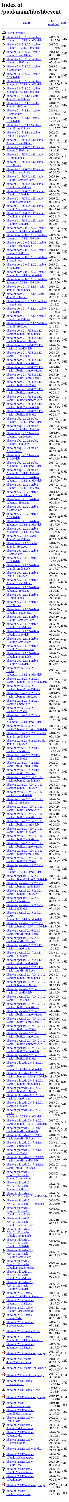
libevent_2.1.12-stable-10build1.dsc (20, 1463)
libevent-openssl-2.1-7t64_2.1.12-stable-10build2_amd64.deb (26, 1035)
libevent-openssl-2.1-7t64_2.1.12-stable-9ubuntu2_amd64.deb (26, 976)
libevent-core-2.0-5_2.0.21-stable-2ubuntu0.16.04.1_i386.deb (26, 281)
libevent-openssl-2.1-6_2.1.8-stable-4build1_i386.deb (23, 939)
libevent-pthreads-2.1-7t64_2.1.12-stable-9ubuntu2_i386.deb (19, 1186)
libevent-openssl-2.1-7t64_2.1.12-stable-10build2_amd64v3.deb (26, 1042)
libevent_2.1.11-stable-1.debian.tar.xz (19, 1382)
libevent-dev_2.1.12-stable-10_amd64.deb (22, 596)
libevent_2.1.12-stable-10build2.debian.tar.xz (20, 1470)
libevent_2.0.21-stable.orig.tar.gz (25, 1353)
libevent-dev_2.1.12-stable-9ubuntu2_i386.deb (22, 589)
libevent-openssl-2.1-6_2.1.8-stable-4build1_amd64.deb (23, 932)
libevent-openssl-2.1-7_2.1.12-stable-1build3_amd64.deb (24, 961)
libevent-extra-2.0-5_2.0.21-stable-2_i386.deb (23, 709)
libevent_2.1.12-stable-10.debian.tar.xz (20, 1441)
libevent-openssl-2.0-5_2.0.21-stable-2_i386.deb (24, 907)
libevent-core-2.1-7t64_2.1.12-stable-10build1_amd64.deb (24, 361)
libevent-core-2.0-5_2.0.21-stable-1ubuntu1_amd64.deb (26, 244)
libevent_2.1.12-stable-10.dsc (23, 1448)
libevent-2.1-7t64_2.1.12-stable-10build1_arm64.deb (25, 185)
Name (26, 22)
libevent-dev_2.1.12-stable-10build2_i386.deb (22, 662)
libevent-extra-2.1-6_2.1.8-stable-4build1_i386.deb (26, 742)
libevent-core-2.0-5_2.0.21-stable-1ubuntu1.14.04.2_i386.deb (26, 237)
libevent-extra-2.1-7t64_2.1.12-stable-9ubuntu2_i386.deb (24, 786)
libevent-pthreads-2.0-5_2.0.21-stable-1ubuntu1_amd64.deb (25, 1082)
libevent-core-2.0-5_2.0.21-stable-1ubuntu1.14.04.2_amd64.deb (26, 229)
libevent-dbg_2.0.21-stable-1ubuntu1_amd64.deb (22, 435)
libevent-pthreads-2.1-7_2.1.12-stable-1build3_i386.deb (25, 1166)
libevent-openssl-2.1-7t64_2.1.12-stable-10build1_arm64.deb (26, 1020)
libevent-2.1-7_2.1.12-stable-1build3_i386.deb (23, 134)
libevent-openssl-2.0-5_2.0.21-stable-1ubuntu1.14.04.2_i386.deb (26, 877)
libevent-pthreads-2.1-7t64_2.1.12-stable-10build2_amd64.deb (19, 1253)
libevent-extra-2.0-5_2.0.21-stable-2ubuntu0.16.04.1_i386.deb (26, 727)
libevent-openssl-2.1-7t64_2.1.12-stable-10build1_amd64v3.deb (26, 1013)
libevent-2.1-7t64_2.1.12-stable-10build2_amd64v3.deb (25, 207)
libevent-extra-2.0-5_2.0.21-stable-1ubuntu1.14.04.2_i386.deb (26, 680)
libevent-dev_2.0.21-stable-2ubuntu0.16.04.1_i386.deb (22, 530)
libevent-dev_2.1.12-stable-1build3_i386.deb (22, 574)
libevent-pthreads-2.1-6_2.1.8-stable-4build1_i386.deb (24, 1137)
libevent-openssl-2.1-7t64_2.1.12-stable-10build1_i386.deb (26, 1027)
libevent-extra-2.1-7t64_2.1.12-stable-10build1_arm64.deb (24, 823)
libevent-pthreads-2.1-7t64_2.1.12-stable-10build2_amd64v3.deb (20, 1264)
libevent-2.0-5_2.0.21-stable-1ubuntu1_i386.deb (23, 61)
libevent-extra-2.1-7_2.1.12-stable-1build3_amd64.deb (23, 764)
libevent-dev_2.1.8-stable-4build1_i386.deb (21, 545)
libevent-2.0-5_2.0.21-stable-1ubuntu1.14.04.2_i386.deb (23, 46)
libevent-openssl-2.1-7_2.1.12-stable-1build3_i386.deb (24, 969)
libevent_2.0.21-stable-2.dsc (23, 1331)
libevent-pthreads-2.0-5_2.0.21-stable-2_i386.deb (25, 1104)
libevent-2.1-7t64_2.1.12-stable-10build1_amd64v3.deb (25, 178)
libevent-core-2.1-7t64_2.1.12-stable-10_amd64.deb (24, 347)
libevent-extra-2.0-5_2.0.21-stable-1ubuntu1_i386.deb (23, 695)
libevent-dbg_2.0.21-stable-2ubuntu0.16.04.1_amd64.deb (24, 464)
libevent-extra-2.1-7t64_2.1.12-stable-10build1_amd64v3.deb (24, 815)
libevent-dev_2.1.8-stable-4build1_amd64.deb (21, 537)
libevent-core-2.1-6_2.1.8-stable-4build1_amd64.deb (25, 288)
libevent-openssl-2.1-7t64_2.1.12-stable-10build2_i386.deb (26, 1057)
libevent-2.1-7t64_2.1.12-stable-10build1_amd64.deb (25, 171)
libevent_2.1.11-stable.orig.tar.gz (25, 1397)
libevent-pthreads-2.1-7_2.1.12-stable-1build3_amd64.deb (25, 1159)
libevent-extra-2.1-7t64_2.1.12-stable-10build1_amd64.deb (24, 808)
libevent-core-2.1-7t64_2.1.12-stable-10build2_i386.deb (24, 413)
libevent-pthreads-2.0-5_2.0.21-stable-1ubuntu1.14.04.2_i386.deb (26, 1075)
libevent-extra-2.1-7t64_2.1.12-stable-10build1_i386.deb (24, 830)
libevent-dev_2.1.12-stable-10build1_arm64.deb (22, 625)
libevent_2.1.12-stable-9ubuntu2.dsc (20, 1434)
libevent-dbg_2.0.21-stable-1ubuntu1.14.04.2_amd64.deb (24, 420)
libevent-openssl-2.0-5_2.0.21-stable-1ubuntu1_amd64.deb (24, 885)
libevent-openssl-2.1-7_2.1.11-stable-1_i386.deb (24, 954)
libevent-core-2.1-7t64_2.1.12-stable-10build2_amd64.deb (24, 391)
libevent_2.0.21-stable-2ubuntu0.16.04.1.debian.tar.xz (24, 1338)
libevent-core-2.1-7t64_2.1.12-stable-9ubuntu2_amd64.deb (24, 332)
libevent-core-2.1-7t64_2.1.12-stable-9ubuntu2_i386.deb (24, 339)
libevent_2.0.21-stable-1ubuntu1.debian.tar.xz (20, 1309)
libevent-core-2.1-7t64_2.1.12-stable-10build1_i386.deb (24, 383)
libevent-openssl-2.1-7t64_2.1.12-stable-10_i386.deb (26, 998)
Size (63, 22)
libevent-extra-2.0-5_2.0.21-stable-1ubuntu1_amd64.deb (23, 687)
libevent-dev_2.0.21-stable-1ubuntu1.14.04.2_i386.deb (22, 486)
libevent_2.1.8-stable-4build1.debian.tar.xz (19, 1360)
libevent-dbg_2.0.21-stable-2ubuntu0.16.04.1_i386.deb (22, 471)
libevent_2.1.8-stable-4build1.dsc (26, 1367)
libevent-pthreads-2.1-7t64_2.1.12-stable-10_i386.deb (25, 1202)
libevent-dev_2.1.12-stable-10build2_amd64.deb (22, 640)
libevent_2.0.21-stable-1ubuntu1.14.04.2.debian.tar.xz (24, 1294)
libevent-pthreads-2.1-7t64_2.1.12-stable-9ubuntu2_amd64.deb (19, 1175)
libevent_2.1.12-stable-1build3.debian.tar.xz (20, 1412)
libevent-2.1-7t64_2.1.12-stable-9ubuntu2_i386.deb (25, 149)
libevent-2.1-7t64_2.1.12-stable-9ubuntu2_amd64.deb (25, 141)
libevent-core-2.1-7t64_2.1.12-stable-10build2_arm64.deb (24, 405)
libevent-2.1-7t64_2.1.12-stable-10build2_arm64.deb (25, 215)
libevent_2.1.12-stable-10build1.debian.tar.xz (20, 1456)
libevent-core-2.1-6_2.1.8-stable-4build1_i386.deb (25, 295)
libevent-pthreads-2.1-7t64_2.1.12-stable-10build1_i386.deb (19, 1243)
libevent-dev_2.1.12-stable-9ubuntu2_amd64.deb (22, 581)
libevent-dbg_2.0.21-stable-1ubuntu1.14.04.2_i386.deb (22, 427)
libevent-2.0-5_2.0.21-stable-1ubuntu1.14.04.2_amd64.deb (24, 39)
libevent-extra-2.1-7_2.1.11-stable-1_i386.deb (23, 757)
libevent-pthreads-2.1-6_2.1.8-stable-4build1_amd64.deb (24, 1129)
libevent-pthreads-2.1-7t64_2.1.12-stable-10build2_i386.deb (19, 1285)
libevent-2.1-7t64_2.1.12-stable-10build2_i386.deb (25, 222)
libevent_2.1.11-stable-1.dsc (23, 1389)
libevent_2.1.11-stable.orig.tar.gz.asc (18, 1404)
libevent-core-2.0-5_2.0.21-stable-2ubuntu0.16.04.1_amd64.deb (26, 273)
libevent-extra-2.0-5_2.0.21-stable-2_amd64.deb (23, 702)
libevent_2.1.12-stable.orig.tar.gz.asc (18, 1492)
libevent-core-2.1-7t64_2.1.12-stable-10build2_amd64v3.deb (24, 398)
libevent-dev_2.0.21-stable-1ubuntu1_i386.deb (22, 501)
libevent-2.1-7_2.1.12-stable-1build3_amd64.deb (23, 127)
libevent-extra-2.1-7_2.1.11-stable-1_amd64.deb (23, 749)
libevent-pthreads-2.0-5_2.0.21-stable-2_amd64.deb (25, 1097)
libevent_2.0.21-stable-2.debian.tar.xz (20, 1324)
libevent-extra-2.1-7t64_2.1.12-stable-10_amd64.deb (24, 793)
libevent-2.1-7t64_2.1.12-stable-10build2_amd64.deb (25, 200)
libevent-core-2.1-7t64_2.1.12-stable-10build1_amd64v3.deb (24, 369)
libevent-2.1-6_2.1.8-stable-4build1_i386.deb (22, 105)
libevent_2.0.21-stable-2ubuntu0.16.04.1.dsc (20, 1346)
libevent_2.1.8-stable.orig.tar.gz (25, 1375)
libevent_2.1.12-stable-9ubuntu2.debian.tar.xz (20, 1426)
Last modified (53, 22)
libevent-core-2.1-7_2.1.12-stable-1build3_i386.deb (26, 325)
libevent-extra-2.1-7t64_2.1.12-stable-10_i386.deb (24, 801)
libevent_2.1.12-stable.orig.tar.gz (25, 1485)
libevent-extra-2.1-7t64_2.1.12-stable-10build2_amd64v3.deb (24, 845)
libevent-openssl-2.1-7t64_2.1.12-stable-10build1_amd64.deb (26, 1005)
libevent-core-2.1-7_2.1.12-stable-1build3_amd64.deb (26, 317)
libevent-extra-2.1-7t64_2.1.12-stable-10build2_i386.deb (24, 859)
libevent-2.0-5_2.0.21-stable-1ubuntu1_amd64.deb (23, 53)
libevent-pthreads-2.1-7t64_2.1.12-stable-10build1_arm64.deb (19, 1232)
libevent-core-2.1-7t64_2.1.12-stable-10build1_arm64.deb (24, 376)
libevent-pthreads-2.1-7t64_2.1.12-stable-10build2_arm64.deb (19, 1275)
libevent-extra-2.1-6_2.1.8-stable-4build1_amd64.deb (26, 735)
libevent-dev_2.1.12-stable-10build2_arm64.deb (22, 655)
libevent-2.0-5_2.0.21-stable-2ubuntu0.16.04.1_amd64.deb (24, 83)
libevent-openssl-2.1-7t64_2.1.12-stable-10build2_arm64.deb (26, 1049)
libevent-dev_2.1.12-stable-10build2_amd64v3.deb (22, 647)
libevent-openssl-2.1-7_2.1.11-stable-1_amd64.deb (24, 947)
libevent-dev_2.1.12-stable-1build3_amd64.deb (22, 567)
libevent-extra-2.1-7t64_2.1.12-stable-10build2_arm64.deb (24, 852)
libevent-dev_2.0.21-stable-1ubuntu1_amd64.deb (22, 493)
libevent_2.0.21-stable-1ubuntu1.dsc (20, 1316)
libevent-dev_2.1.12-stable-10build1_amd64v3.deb (22, 618)
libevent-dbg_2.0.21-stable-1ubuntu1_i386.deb (22, 442)
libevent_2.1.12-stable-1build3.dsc (20, 1419)
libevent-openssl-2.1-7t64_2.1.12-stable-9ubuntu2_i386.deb (26, 983)
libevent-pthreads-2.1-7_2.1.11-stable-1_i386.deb (25, 1151)
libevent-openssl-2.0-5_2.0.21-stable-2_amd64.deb (24, 899)
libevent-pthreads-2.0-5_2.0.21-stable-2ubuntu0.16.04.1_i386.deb (26, 1122)
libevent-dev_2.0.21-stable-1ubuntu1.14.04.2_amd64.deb (24, 479)
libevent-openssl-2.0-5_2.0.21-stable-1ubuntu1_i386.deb (24, 892)
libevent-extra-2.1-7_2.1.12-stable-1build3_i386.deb (23, 771)
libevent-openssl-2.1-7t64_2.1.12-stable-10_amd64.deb (26, 991)
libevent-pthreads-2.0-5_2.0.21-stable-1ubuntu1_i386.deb (25, 1089)
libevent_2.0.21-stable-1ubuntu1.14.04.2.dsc (20, 1302)
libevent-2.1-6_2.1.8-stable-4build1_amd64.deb (22, 97)
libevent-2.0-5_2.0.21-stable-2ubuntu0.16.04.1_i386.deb (23, 90)
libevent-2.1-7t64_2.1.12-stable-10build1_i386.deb (25, 193)
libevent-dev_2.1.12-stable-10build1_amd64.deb (22, 611)
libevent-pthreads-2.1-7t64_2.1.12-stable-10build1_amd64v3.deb (20, 1222)
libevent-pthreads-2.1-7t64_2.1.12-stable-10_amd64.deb (26, 1195)
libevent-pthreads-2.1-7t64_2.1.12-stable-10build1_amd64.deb (19, 1211)
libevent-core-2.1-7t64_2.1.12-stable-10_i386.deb (24, 354)
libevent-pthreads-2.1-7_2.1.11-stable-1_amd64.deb (25, 1144)
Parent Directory (16, 32)
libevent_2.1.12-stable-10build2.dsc (20, 1478)
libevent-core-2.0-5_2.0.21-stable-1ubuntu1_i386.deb (26, 251)
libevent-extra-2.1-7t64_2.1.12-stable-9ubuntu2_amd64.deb (24, 779)
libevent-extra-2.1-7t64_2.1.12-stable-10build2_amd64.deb (24, 837)
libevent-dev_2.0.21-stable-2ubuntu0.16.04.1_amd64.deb (24, 523)
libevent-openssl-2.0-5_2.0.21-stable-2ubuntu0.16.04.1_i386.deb (26, 925)
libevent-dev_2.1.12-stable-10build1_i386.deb (22, 633)
